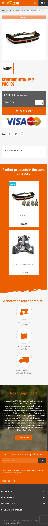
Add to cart (24, 111)
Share (9, 133)
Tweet (15, 133)
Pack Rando (24, 216)
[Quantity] (38, 102)
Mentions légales (9, 523)
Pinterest (22, 133)
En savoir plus (23, 437)
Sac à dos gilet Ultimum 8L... (24, 264)
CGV (19, 523)
